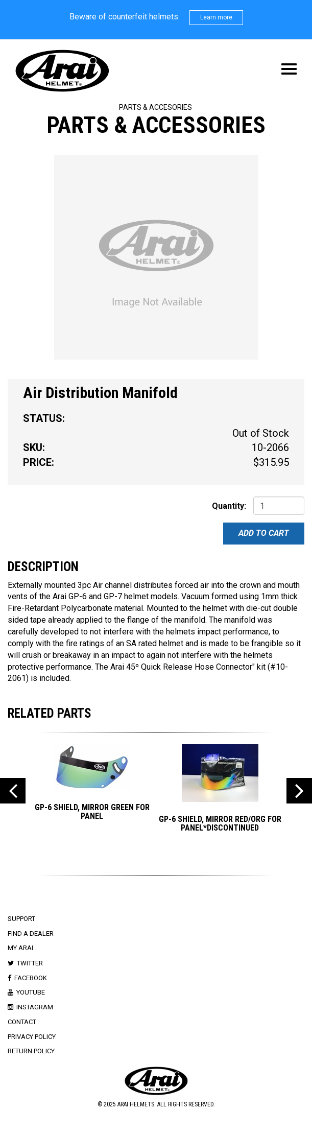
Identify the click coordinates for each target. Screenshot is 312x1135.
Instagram (34, 1007)
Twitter (30, 963)
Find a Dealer (31, 933)
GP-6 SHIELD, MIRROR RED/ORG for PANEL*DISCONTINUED (220, 823)
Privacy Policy (32, 1037)
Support (21, 919)
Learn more (216, 17)
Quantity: (229, 506)
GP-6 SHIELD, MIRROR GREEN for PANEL (92, 811)
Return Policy (31, 1051)
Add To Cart (263, 533)
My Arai (20, 948)
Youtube (30, 992)
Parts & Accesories (155, 107)
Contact (22, 1022)
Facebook (30, 978)
